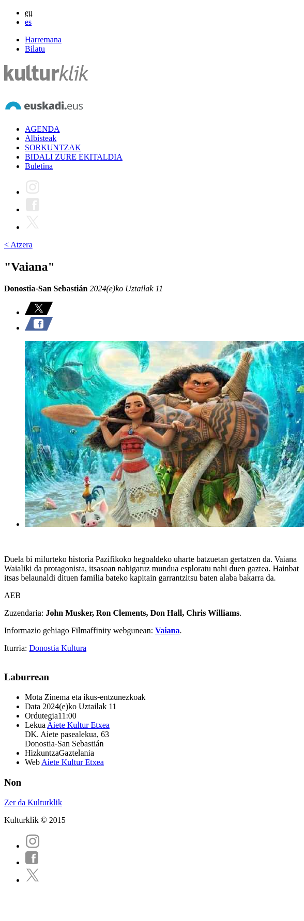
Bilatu (35, 48)
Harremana (43, 39)
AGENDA (42, 128)
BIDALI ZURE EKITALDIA (74, 156)
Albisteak (40, 138)
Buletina (39, 166)
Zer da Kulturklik (33, 802)
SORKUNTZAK (53, 147)
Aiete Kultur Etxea (78, 725)
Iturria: (16, 648)
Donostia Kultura (57, 648)
